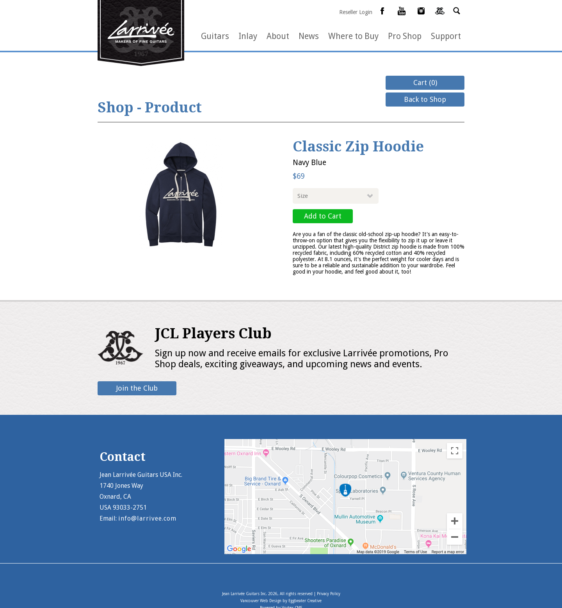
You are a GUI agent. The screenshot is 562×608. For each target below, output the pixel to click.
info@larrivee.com (147, 518)
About (278, 36)
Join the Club (137, 388)
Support (446, 36)
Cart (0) (425, 82)
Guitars (215, 36)
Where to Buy (353, 36)
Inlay (247, 36)
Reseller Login (355, 12)
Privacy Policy (328, 594)
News (309, 36)
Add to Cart (322, 216)
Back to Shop (425, 99)
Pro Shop (405, 36)
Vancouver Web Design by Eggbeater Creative (281, 601)
